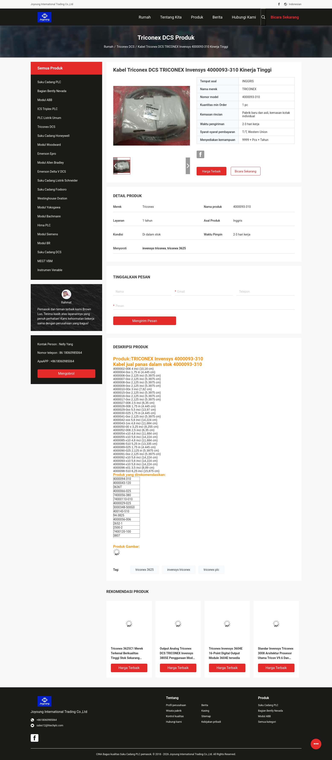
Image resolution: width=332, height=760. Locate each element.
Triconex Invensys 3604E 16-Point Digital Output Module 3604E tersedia (226, 653)
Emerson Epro (47, 153)
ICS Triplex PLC (48, 109)
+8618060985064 (62, 361)
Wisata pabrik (174, 710)
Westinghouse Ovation (52, 198)
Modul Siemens (48, 234)
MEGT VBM (45, 261)
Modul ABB (45, 100)
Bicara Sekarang (245, 171)
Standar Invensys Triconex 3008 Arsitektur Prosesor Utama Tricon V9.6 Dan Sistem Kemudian (275, 653)
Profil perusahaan (176, 705)
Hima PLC (44, 225)
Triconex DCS (126, 46)
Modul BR (44, 243)
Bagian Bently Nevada (52, 91)
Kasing (205, 710)
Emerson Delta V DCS (52, 171)
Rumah (108, 46)
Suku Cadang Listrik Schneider (58, 180)
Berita (204, 705)
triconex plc (211, 569)
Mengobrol (66, 373)
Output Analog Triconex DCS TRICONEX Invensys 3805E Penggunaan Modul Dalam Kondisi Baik (177, 653)
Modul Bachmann (49, 216)
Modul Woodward (49, 144)
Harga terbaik (211, 171)
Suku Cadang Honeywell (54, 135)
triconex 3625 (145, 569)
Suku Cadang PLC (49, 82)
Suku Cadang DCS (49, 252)
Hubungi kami (174, 721)
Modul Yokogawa (49, 207)
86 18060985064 (70, 352)
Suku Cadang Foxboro (52, 189)
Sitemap (206, 716)
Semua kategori (267, 721)
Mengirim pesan (144, 321)
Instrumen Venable (50, 270)
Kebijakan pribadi (211, 721)
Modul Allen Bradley (51, 162)
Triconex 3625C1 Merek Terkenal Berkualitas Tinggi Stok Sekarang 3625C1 (127, 653)
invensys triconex (178, 569)
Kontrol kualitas (175, 716)
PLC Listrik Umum (49, 118)
